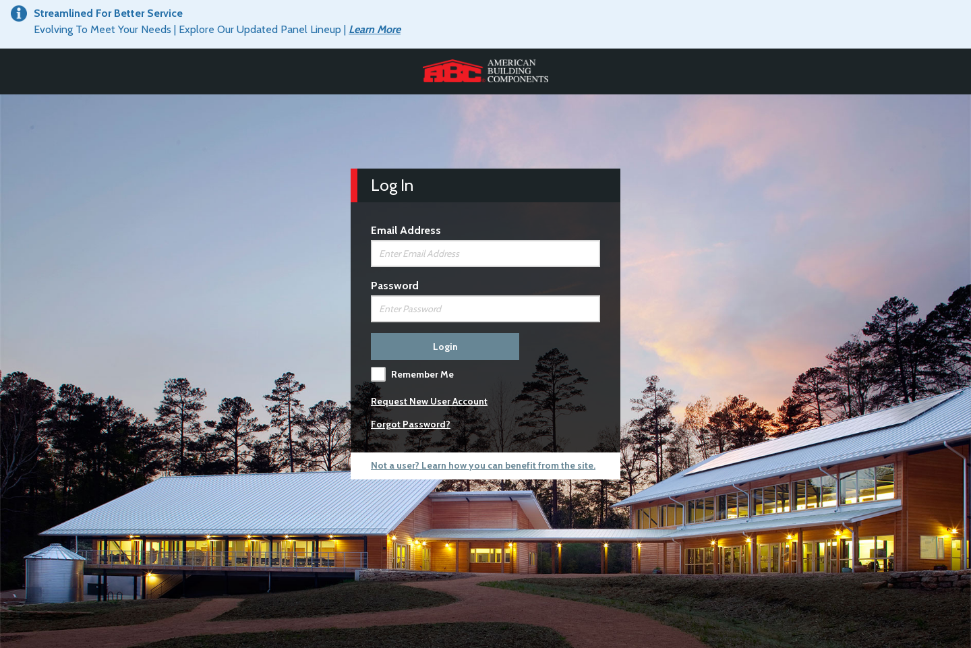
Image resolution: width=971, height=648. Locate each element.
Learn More (375, 29)
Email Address (406, 230)
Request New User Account (429, 401)
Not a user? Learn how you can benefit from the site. (483, 465)
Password (395, 285)
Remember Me (422, 374)
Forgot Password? (410, 424)
